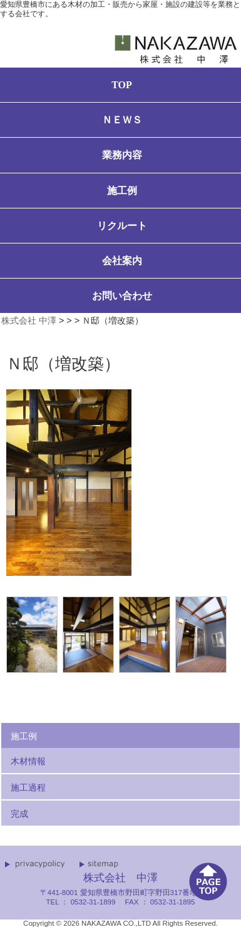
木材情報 (28, 761)
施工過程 (28, 787)
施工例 (24, 736)
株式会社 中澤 (28, 320)
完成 (19, 814)
